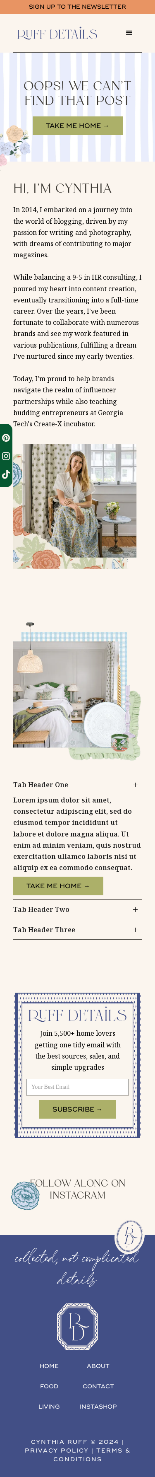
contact (98, 1386)
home (49, 1366)
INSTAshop (98, 1406)
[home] (65, 33)
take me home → (78, 126)
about (98, 1366)
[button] (129, 33)
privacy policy (57, 1450)
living (49, 1406)
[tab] (77, 837)
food (49, 1386)
